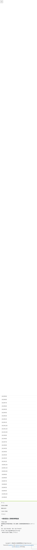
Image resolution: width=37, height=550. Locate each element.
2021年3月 (4, 455)
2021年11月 (4, 429)
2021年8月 (4, 438)
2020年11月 (4, 468)
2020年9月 (4, 474)
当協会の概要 (4, 505)
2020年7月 (4, 481)
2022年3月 (4, 416)
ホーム (2, 502)
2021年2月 (4, 458)
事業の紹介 (4, 508)
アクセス (3, 514)
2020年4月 (4, 490)
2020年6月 (4, 484)
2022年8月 (4, 399)
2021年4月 (4, 451)
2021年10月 (4, 432)
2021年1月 (4, 461)
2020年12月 (4, 464)
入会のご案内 (4, 511)
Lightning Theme (19, 545)
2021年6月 (4, 445)
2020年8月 (4, 477)
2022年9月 (4, 396)
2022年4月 (4, 412)
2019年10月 (4, 494)
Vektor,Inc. (17, 546)
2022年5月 (4, 409)
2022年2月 (4, 419)
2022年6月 (4, 406)
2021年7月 (4, 442)
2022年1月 (4, 422)
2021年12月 (4, 425)
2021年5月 (4, 448)
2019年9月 (4, 497)
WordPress (11, 545)
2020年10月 (4, 471)
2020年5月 (4, 487)
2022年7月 (4, 402)
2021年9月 (4, 435)
